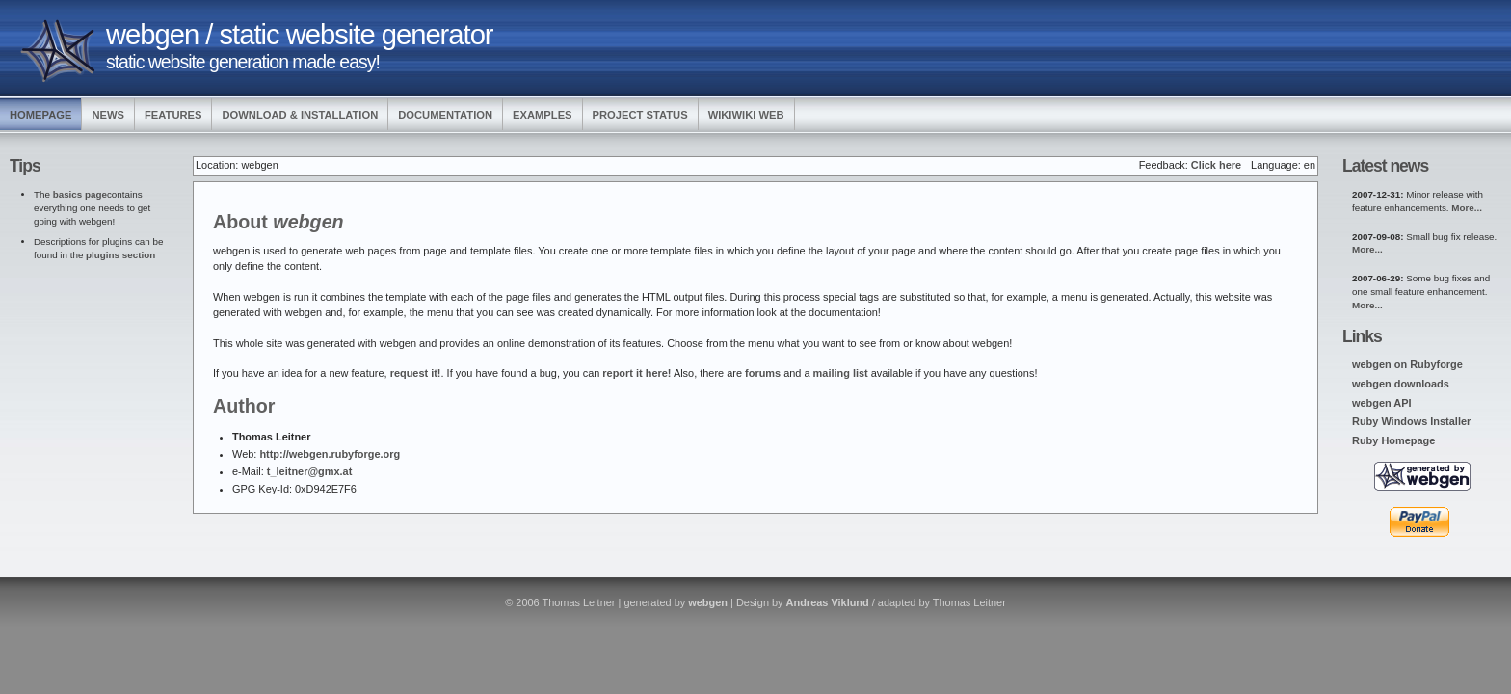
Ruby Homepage (1393, 440)
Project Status (640, 114)
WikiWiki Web (746, 114)
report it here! (636, 373)
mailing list (840, 373)
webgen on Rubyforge (1407, 364)
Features (173, 114)
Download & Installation (300, 114)
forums (763, 373)
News (108, 114)
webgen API (1382, 403)
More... (1466, 207)
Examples (542, 114)
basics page (80, 194)
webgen (708, 602)
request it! (415, 373)
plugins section (120, 255)
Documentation (445, 114)
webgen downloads (1400, 383)
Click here (1216, 165)
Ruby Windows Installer (1411, 421)
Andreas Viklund (827, 602)
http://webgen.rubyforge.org (329, 454)
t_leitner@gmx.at (309, 471)
